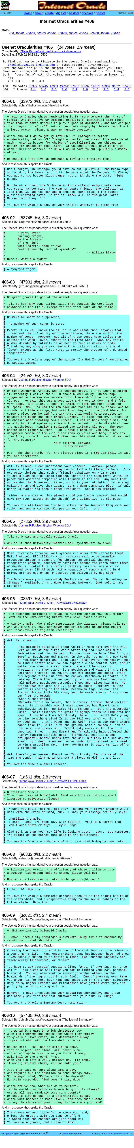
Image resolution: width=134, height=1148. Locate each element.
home (28, 13)
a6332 (106, 86)
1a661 (95, 86)
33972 (33, 86)
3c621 (116, 86)
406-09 (104, 33)
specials (87, 13)
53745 (43, 86)
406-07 (83, 33)
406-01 (20, 33)
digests (61, 13)
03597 (85, 86)
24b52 (64, 86)
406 (11, 33)
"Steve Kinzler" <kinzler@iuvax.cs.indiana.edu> (50, 51)
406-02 (30, 33)
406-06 (73, 33)
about (39, 13)
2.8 (95, 89)
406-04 (51, 33)
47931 (54, 86)
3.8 (85, 89)
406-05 (62, 33)
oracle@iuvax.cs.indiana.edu (31, 65)
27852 (75, 86)
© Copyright (7, 1133)
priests (100, 13)
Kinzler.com (67, 1133)
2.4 (116, 89)
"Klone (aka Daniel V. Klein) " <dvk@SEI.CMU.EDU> (53, 602)
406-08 (94, 33)
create (49, 13)
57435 (127, 86)
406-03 (41, 33)
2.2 (106, 89)
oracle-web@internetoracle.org (117, 1133)
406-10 (115, 33)
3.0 (43, 89)
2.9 (74, 89)
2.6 (54, 89)
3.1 (33, 89)
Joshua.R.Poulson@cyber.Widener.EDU (45, 379)
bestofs (74, 13)
